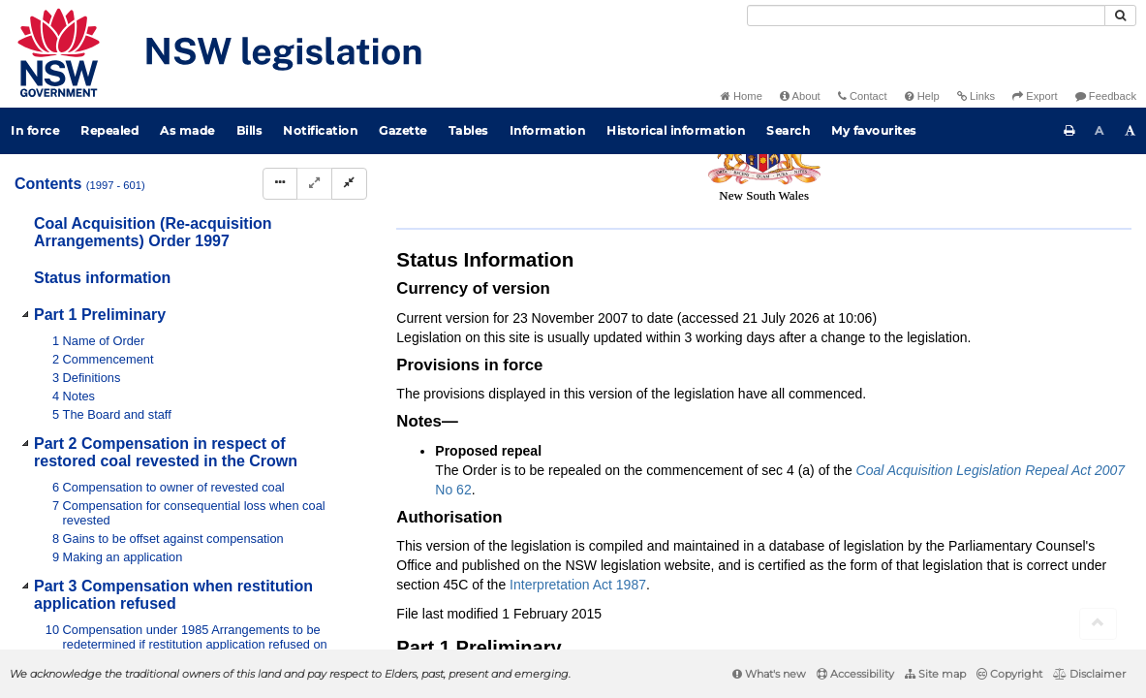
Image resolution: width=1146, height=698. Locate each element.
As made (187, 130)
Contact (862, 96)
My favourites (873, 130)
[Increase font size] (1130, 131)
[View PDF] (928, 215)
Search (788, 130)
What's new (769, 674)
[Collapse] (349, 184)
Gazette (403, 130)
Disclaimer (1089, 674)
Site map (935, 674)
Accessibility (855, 674)
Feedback (1105, 96)
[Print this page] (1069, 131)
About (800, 96)
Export (1034, 96)
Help (922, 96)
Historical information (675, 130)
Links (976, 96)
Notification (320, 130)
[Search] (926, 15)
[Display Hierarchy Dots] (280, 184)
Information (548, 130)
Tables (468, 130)
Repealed (109, 130)
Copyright (1009, 674)
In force (35, 130)
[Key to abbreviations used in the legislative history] (893, 215)
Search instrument (1044, 181)
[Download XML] (1000, 215)
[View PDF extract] (964, 215)
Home (741, 96)
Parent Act (627, 181)
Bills (249, 130)
